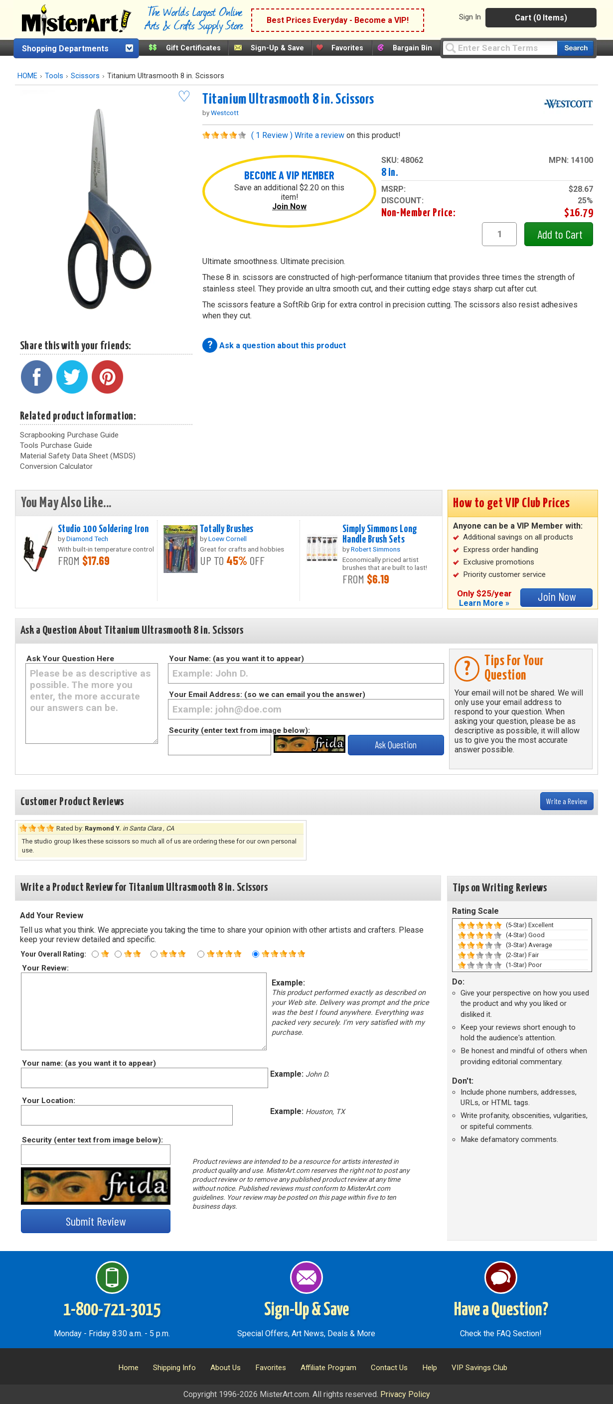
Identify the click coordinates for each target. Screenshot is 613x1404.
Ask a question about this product (282, 345)
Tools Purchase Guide (56, 445)
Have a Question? (501, 1310)
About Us (225, 1367)
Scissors (85, 76)
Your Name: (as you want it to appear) (236, 658)
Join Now (289, 206)
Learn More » (484, 603)
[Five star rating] (256, 954)
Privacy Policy (405, 1394)
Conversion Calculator (56, 466)
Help (429, 1367)
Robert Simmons (375, 549)
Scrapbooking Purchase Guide (69, 434)
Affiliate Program (328, 1367)
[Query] (500, 47)
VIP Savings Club (479, 1367)
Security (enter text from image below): (239, 730)
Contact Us (389, 1367)
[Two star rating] (118, 954)
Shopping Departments (65, 48)
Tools (54, 76)
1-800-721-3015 (111, 1310)
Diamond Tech (87, 539)
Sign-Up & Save (277, 48)
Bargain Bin (412, 48)
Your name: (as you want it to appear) (88, 1063)
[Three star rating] (154, 954)
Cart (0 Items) (541, 17)
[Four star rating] (201, 954)
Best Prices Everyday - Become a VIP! (338, 20)
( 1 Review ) (272, 135)
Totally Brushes (226, 529)
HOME (27, 76)
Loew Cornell (227, 539)
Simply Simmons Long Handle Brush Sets (380, 534)
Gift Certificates (193, 48)
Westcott (225, 113)
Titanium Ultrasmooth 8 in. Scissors (288, 100)
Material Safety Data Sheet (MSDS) (78, 455)
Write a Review (567, 801)
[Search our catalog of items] (575, 48)
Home (128, 1367)
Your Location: (48, 1100)
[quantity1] (499, 234)
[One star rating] (95, 954)
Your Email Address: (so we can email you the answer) (267, 694)
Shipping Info (174, 1367)
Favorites (347, 48)
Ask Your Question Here (70, 658)
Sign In (470, 16)
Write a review (319, 135)
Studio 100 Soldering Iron (103, 529)
